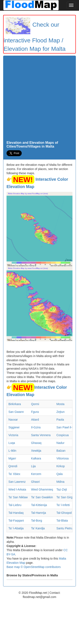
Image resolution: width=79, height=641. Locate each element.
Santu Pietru (64, 528)
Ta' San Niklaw (18, 497)
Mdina (60, 481)
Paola (60, 419)
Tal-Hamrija (38, 512)
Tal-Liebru (14, 505)
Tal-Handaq (16, 512)
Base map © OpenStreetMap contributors (34, 567)
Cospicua (62, 435)
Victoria (13, 435)
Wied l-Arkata (17, 489)
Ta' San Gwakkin (42, 497)
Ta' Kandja (38, 528)
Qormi (35, 404)
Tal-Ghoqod (64, 512)
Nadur (60, 443)
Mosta (60, 404)
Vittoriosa (62, 458)
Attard (35, 419)
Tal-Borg (36, 520)
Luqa (11, 443)
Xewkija (36, 450)
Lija (33, 466)
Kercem (36, 474)
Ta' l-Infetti (63, 505)
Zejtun (60, 411)
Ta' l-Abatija (16, 528)
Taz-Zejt (61, 489)
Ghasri (35, 481)
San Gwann (16, 411)
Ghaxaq (36, 443)
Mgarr (12, 458)
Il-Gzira (35, 427)
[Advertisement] (39, 99)
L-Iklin (12, 450)
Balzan (61, 450)
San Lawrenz (17, 481)
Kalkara (36, 458)
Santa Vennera (41, 435)
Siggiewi (13, 427)
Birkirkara (14, 404)
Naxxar (13, 419)
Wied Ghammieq (42, 489)
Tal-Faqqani (16, 520)
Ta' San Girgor (65, 497)
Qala (59, 474)
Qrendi (12, 466)
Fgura (35, 411)
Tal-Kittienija (39, 505)
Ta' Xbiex (14, 474)
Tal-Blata (62, 520)
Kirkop (60, 466)
